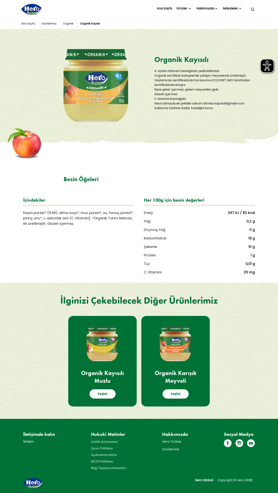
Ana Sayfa (164, 8)
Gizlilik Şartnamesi (104, 442)
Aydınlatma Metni (104, 455)
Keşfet (102, 394)
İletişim (28, 441)
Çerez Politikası (102, 448)
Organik (68, 23)
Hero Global (204, 480)
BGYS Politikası (102, 461)
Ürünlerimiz (49, 23)
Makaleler (230, 8)
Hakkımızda (205, 8)
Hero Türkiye (171, 441)
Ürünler (182, 8)
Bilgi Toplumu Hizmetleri (108, 468)
